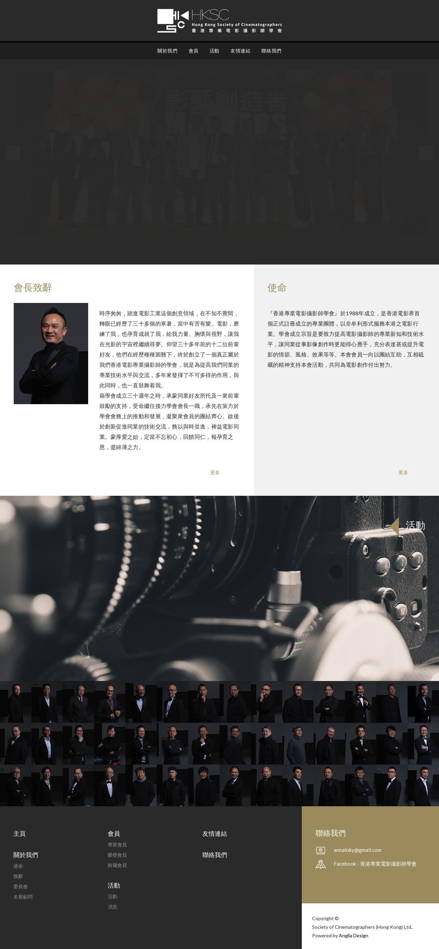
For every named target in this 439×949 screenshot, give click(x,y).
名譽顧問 (23, 897)
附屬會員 (117, 865)
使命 (18, 866)
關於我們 (167, 51)
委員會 (20, 886)
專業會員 (117, 844)
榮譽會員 (117, 855)
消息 (112, 907)
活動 (215, 51)
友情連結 (240, 51)
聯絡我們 (271, 51)
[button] (13, 152)
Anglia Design (353, 935)
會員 (194, 51)
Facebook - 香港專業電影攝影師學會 (375, 863)
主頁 (19, 833)
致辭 (18, 876)
